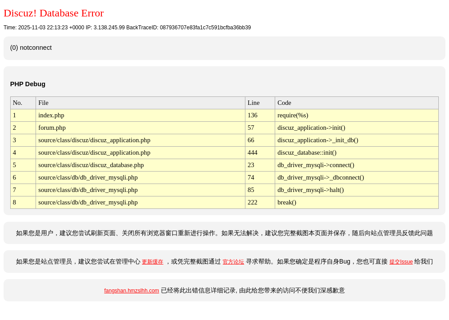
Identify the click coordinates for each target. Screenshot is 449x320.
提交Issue (401, 262)
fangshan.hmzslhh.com (131, 291)
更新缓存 (152, 262)
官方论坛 (233, 262)
